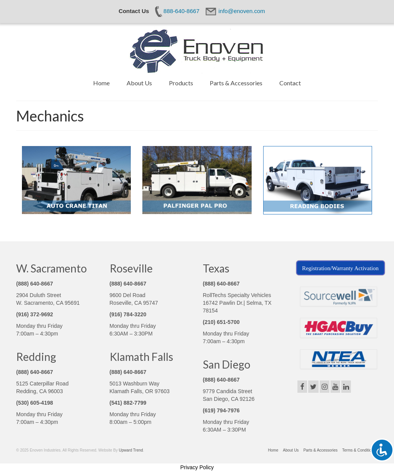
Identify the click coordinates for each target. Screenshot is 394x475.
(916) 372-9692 (34, 314)
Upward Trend (131, 450)
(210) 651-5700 (221, 322)
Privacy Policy (197, 467)
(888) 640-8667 (34, 284)
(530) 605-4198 (34, 403)
